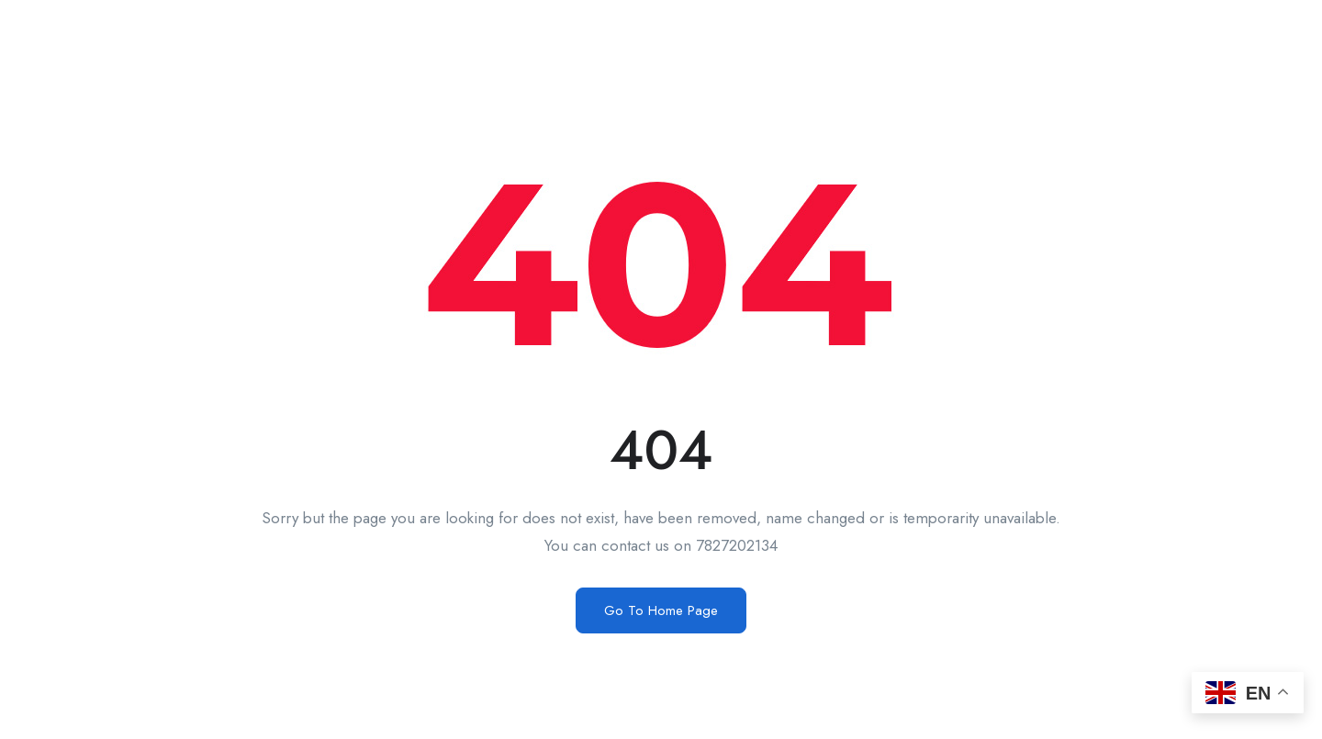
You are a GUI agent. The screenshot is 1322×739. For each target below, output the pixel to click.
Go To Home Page (661, 610)
